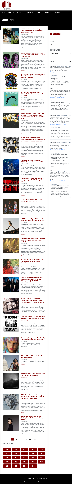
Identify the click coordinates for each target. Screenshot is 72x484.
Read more (23, 49)
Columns (47, 12)
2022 (41, 449)
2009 (24, 462)
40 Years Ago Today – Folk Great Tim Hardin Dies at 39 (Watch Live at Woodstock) (32, 261)
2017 (41, 454)
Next (35, 439)
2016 (7, 458)
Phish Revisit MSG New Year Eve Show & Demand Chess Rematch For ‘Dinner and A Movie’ (33, 318)
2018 (33, 454)
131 (30, 439)
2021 (7, 454)
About (25, 478)
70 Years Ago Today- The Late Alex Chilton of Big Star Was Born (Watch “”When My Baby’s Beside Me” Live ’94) (33, 300)
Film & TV (29, 12)
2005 (16, 466)
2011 (7, 462)
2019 (24, 454)
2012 (41, 458)
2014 (24, 458)
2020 (16, 454)
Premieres (57, 12)
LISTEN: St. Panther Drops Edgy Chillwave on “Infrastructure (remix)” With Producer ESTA (32, 30)
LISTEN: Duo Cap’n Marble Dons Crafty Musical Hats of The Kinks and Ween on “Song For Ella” (33, 54)
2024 (24, 449)
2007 (41, 462)
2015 (16, 458)
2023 (33, 449)
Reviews (19, 12)
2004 (24, 466)
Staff (29, 478)
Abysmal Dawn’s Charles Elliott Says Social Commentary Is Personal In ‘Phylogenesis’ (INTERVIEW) (32, 279)
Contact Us (35, 478)
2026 (7, 449)
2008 (33, 462)
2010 (16, 462)
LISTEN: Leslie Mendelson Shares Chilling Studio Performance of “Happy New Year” (32, 417)
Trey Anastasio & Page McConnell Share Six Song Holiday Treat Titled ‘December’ (33, 375)
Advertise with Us (43, 478)
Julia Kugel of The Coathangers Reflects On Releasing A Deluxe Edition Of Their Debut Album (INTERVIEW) (33, 139)
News (3, 12)
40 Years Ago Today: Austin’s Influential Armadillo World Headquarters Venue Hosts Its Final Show (33, 76)
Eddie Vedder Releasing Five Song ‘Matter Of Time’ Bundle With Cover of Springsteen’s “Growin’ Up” (32, 396)
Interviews (11, 12)
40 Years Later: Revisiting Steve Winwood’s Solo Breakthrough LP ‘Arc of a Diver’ (32, 93)
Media (38, 12)
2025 (16, 449)
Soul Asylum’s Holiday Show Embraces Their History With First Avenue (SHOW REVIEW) (33, 240)
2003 (33, 466)
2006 (7, 466)
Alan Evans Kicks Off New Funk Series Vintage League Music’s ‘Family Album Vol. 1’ (32, 179)
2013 (33, 458)
